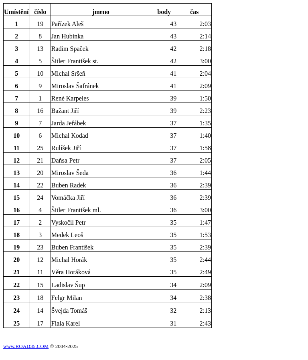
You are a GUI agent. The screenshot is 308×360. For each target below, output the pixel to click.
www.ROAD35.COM (26, 346)
